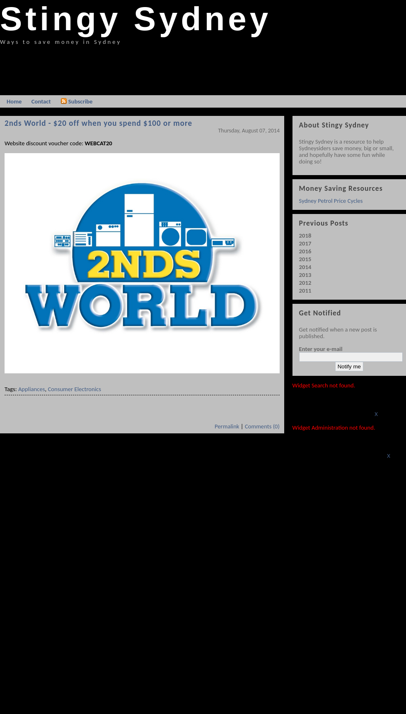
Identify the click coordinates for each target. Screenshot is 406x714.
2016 (305, 251)
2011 (305, 290)
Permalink (227, 426)
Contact (41, 101)
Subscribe (76, 101)
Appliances (31, 389)
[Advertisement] (151, 68)
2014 (305, 267)
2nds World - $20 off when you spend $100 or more (98, 123)
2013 (305, 275)
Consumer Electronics (74, 389)
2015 (305, 259)
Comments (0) (262, 426)
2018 (305, 235)
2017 (305, 243)
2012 (305, 282)
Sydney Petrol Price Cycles (331, 200)
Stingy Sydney (135, 18)
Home (14, 101)
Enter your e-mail (321, 349)
